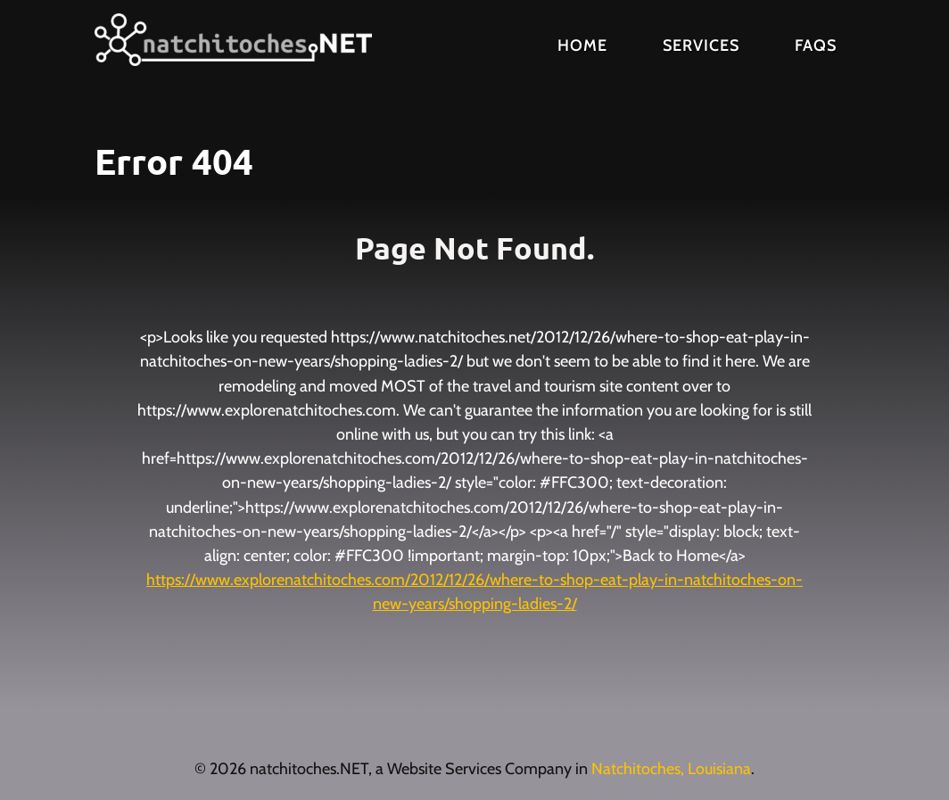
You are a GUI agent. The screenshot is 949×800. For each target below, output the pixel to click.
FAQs (816, 45)
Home (582, 45)
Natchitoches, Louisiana (671, 769)
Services (701, 45)
